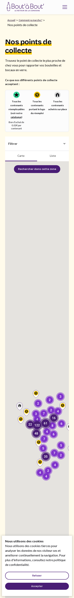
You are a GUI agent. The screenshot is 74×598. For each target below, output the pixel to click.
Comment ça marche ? (30, 20)
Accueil (11, 20)
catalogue (16, 117)
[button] (64, 7)
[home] (24, 7)
